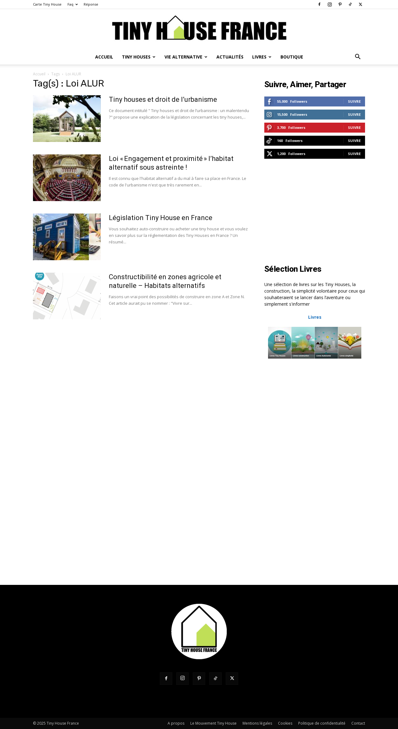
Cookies (285, 723)
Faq (72, 4)
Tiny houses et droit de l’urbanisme (163, 99)
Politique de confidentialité (321, 723)
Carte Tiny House (47, 4)
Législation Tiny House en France (160, 218)
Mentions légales (257, 723)
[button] (357, 57)
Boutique (291, 57)
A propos (176, 723)
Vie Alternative (185, 57)
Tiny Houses (138, 57)
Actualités (229, 57)
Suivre (354, 101)
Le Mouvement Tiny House (213, 723)
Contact (358, 723)
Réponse (91, 4)
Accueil (104, 57)
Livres (261, 57)
